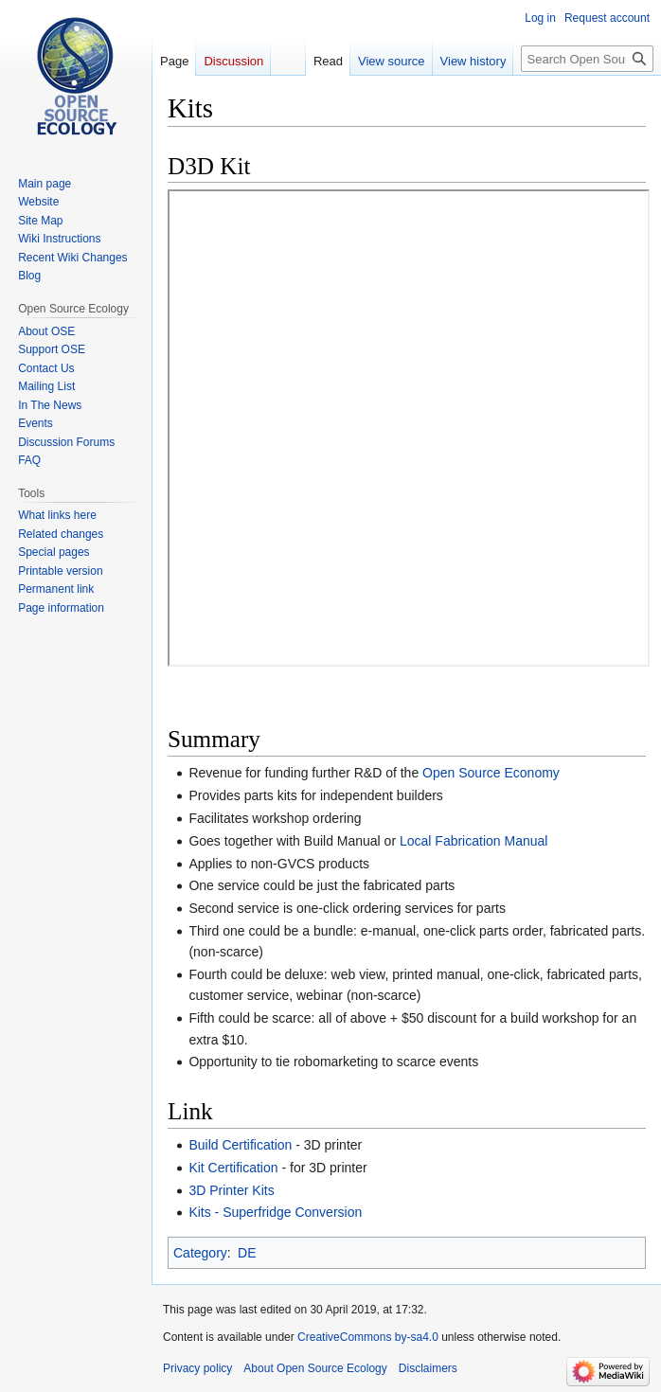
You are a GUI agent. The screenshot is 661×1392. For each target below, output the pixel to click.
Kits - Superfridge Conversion (275, 1212)
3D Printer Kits (231, 1190)
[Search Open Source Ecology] (587, 58)
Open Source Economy (491, 772)
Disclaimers (428, 1368)
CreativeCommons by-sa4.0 (367, 1337)
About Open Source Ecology (314, 1368)
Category (200, 1252)
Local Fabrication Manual (473, 840)
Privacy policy (197, 1368)
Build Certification (240, 1144)
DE (247, 1252)
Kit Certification (232, 1167)
